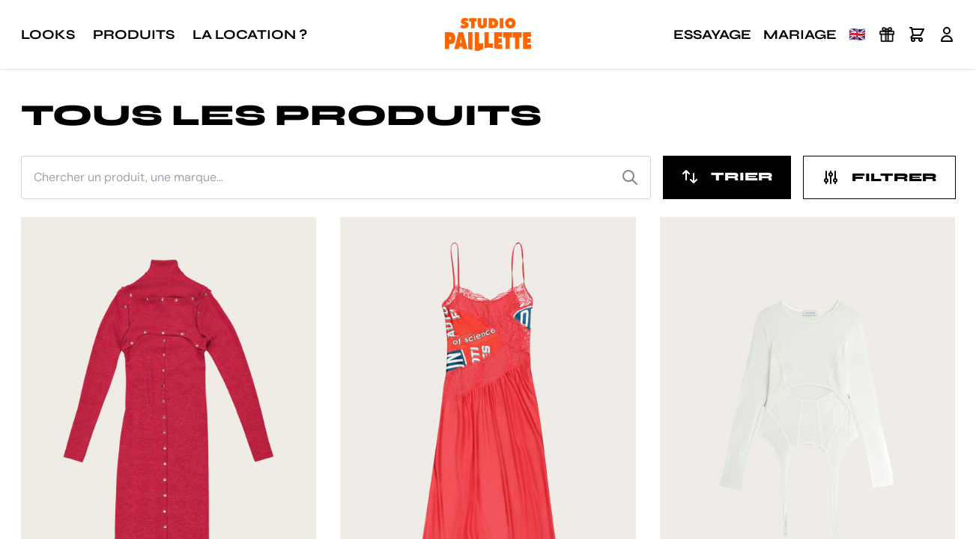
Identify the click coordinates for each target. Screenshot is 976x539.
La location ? (250, 34)
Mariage (800, 34)
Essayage (712, 34)
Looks (48, 34)
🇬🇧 (857, 34)
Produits (134, 34)
